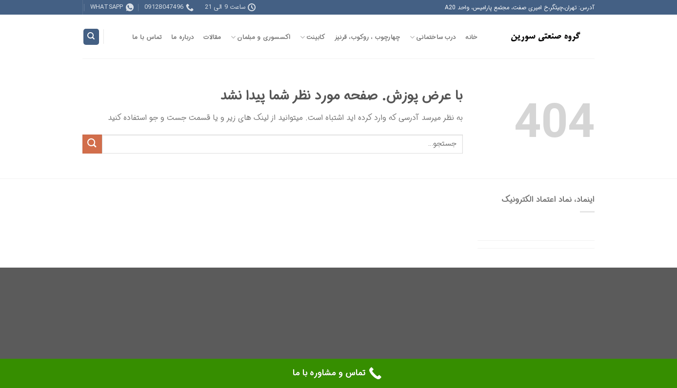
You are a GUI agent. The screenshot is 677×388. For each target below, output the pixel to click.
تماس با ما (147, 37)
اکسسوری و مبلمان (261, 37)
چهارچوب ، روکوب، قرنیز (367, 37)
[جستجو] (91, 37)
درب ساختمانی (433, 37)
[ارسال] (92, 144)
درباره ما (182, 37)
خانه (471, 37)
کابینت (312, 37)
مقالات (212, 37)
